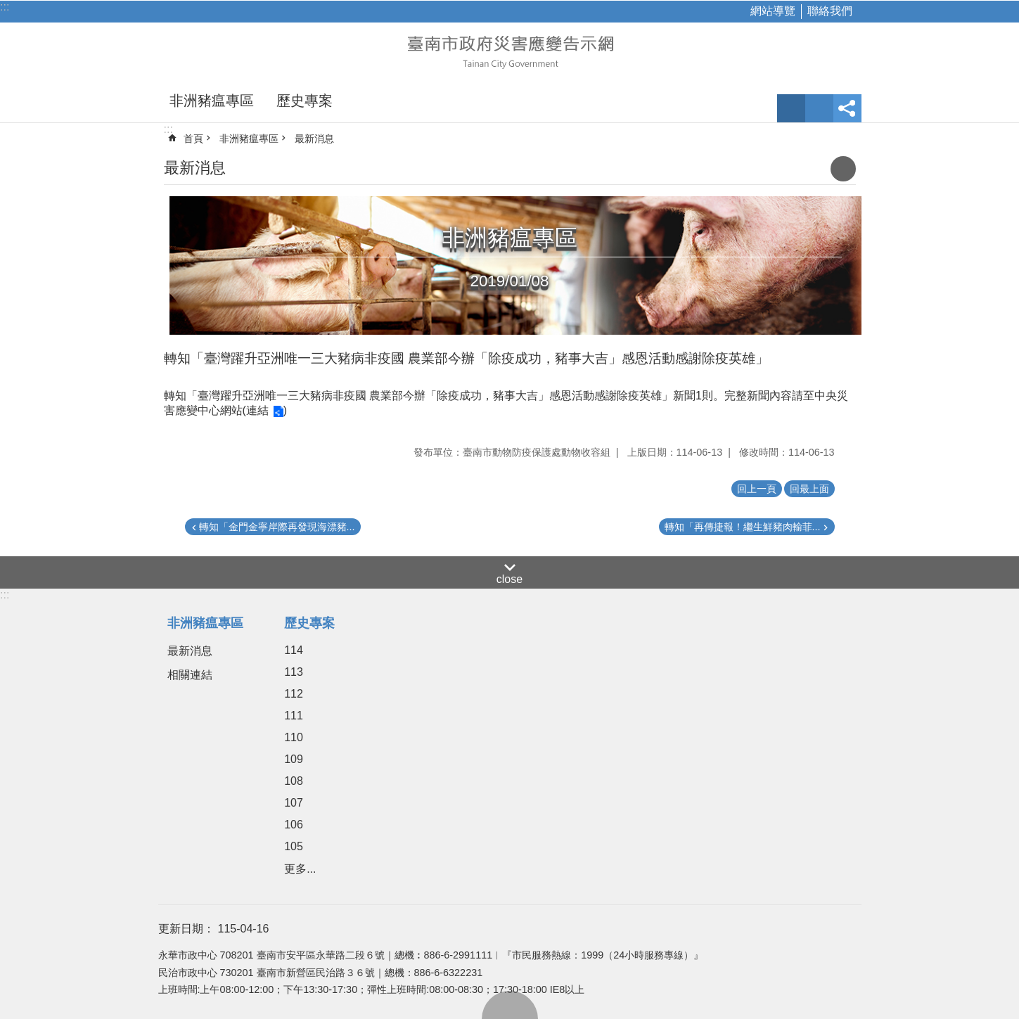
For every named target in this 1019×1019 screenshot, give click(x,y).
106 (293, 825)
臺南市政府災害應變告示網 (510, 51)
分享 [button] (847, 108)
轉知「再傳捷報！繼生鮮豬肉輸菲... (743, 526)
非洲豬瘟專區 (211, 100)
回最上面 (510, 1005)
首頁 (193, 138)
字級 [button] (791, 108)
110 (293, 737)
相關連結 (189, 675)
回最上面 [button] (809, 488)
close (509, 579)
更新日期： (186, 929)
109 (293, 759)
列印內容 (843, 168)
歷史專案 (304, 100)
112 (293, 694)
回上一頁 (756, 488)
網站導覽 (772, 11)
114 (293, 650)
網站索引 (819, 108)
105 (293, 846)
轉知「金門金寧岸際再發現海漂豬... (277, 526)
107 (293, 803)
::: (4, 7)
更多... (300, 869)
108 (293, 781)
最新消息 (314, 138)
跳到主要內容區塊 (7, 7)
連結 (257, 410)
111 (293, 716)
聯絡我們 (829, 11)
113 (293, 672)
